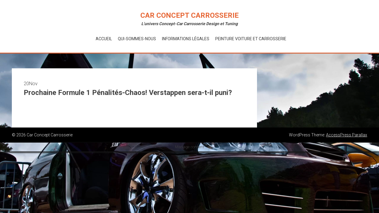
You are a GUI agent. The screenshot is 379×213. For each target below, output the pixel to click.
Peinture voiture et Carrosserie (250, 38)
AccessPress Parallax (346, 135)
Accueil (104, 38)
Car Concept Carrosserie (189, 15)
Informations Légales (185, 38)
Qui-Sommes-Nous (137, 38)
